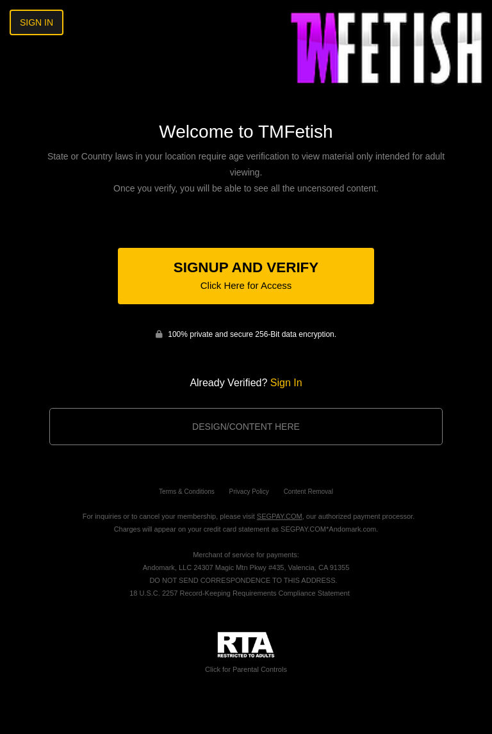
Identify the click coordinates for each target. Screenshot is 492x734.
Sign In (36, 22)
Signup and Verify (246, 275)
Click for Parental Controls (246, 652)
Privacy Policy (249, 491)
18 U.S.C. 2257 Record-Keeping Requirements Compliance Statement (239, 593)
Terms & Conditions (187, 491)
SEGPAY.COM (279, 516)
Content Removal (308, 491)
